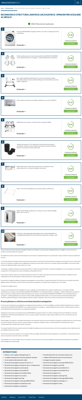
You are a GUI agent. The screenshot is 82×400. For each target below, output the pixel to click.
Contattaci (41, 397)
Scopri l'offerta (71, 43)
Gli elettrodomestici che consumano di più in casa (57, 355)
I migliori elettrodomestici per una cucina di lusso (57, 357)
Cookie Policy (32, 397)
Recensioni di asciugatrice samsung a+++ (55, 381)
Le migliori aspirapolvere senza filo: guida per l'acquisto (21, 357)
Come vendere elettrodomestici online (16, 360)
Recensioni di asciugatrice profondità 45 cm (56, 368)
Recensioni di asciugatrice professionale (16, 368)
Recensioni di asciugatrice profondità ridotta (18, 373)
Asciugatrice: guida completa (52, 360)
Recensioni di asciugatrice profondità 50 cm (56, 370)
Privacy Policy (22, 397)
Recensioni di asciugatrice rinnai (52, 383)
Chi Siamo (4, 397)
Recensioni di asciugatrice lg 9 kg (14, 378)
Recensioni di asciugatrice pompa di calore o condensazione (22, 365)
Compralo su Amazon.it (71, 40)
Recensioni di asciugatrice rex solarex (16, 375)
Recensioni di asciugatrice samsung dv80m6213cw (58, 362)
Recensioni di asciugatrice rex (52, 373)
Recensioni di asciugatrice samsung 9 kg (55, 375)
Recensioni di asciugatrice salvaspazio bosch (18, 383)
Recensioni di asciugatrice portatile (53, 365)
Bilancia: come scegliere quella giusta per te (17, 355)
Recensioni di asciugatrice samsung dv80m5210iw (58, 378)
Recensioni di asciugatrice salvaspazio (16, 386)
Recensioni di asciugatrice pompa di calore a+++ (19, 362)
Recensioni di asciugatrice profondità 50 (16, 370)
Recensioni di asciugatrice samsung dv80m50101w (20, 381)
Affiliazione (12, 397)
